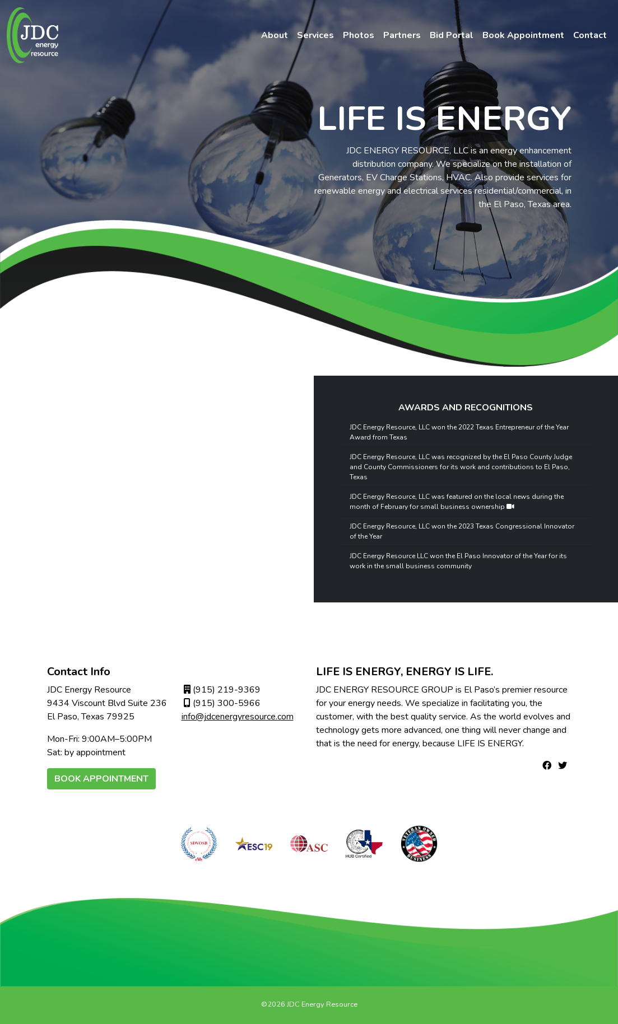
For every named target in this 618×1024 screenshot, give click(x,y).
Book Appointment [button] (101, 779)
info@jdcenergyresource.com (238, 716)
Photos (358, 35)
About (274, 35)
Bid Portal (451, 35)
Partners (402, 35)
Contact (590, 35)
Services (315, 35)
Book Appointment (523, 35)
